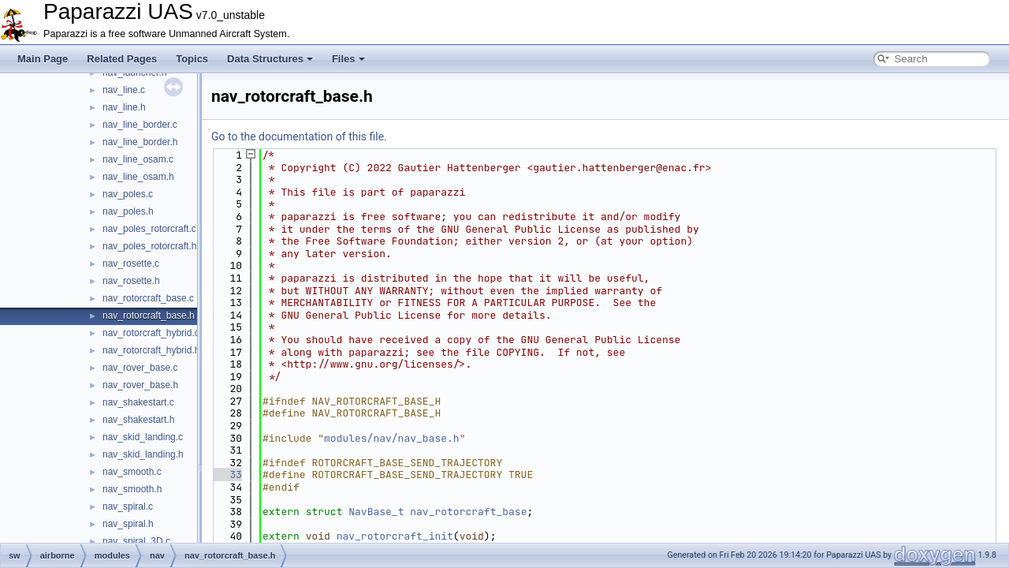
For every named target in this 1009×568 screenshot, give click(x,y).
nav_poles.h (128, 211)
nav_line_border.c (139, 124)
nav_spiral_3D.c (136, 541)
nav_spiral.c (127, 506)
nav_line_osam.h (138, 176)
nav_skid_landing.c (142, 437)
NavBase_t (376, 511)
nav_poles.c (127, 194)
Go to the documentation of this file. (299, 136)
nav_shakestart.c (138, 402)
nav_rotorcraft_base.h (148, 315)
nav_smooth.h (132, 489)
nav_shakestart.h (138, 419)
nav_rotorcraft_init (395, 536)
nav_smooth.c (132, 471)
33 (226, 474)
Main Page (42, 59)
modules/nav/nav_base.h (392, 438)
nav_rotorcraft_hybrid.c (150, 332)
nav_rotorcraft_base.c (148, 298)
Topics (192, 59)
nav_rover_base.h (140, 384)
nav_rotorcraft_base (468, 511)
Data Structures (270, 59)
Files (348, 59)
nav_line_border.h (139, 142)
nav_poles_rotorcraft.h (149, 246)
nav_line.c (123, 89)
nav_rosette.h (131, 280)
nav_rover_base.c (139, 367)
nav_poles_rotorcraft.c (149, 228)
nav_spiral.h (128, 523)
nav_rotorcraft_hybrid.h (150, 350)
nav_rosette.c (130, 263)
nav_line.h (124, 107)
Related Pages (122, 59)
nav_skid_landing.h (143, 454)
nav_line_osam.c (137, 159)
